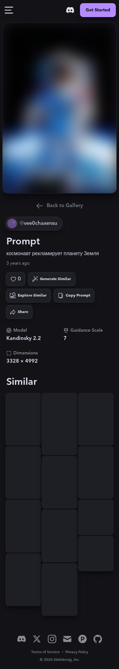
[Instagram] (52, 639)
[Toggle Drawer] (9, 10)
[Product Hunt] (82, 639)
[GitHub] (97, 639)
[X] (36, 639)
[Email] (67, 639)
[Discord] (70, 10)
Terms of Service (45, 652)
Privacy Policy (76, 652)
